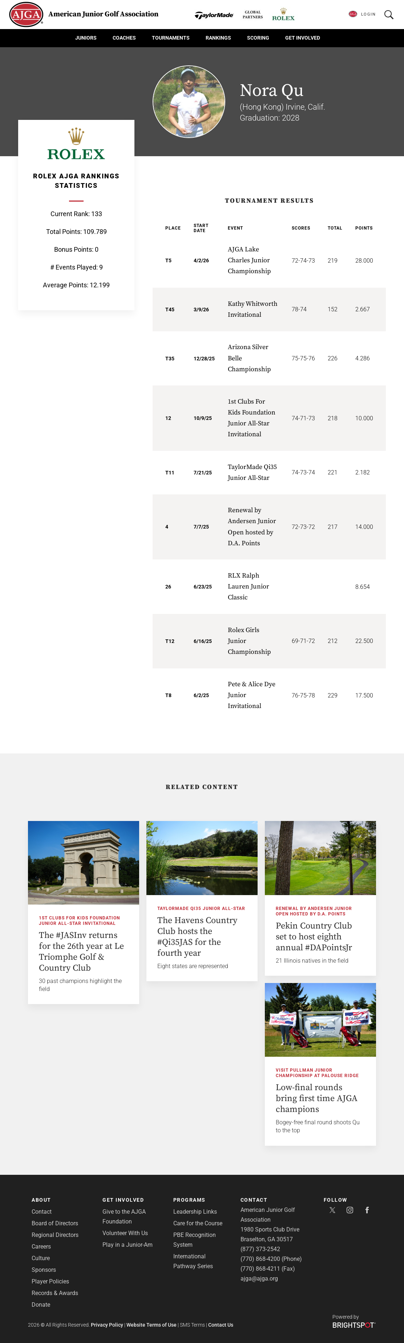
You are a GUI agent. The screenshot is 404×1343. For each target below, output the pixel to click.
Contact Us (220, 1325)
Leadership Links (195, 1211)
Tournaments (171, 38)
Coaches (124, 38)
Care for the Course (197, 1223)
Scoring (258, 38)
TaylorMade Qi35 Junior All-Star (201, 908)
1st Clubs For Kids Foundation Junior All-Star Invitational (79, 920)
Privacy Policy (107, 1325)
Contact (42, 1211)
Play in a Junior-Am (127, 1244)
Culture (41, 1258)
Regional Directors (55, 1234)
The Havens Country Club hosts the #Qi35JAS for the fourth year (197, 937)
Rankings (218, 38)
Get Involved (302, 38)
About (41, 1200)
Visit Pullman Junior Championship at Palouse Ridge (317, 1073)
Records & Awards (55, 1293)
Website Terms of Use (151, 1325)
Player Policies (50, 1281)
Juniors (86, 38)
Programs (189, 1200)
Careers (41, 1246)
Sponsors (44, 1269)
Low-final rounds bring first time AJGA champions (316, 1098)
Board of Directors (55, 1223)
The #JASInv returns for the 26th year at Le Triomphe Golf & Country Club (81, 952)
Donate (41, 1304)
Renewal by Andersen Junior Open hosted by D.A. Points (314, 911)
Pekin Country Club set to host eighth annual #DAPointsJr (314, 937)
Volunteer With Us (125, 1233)
